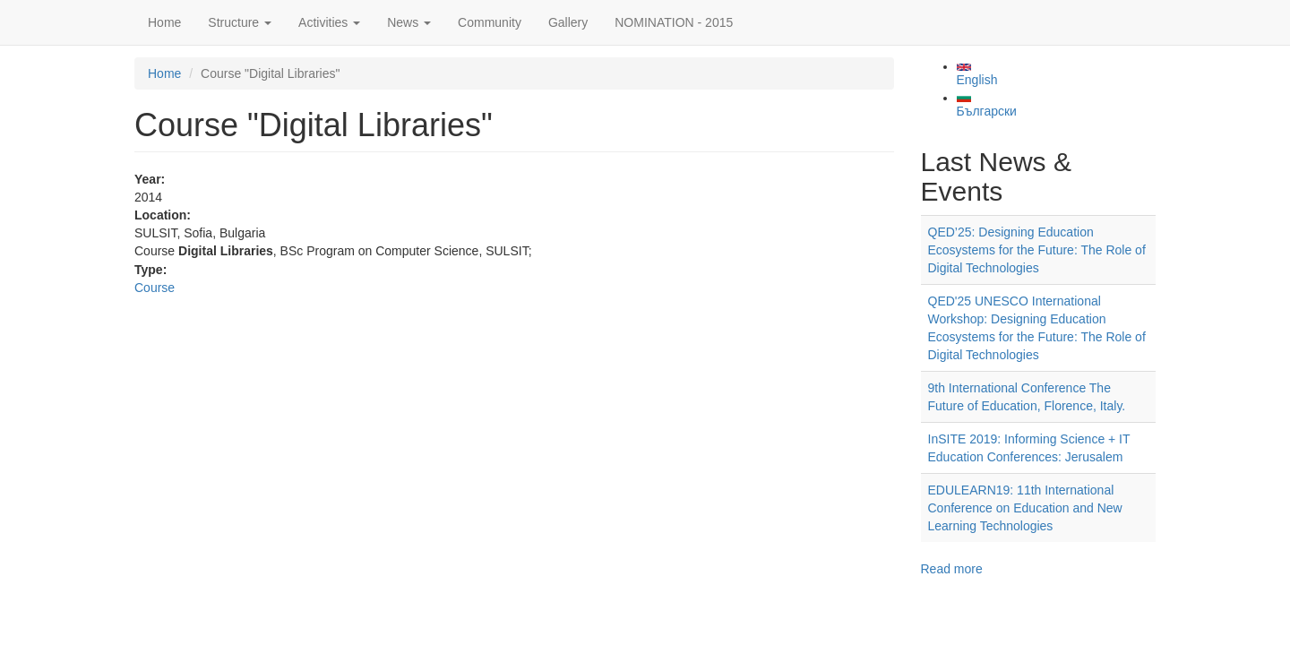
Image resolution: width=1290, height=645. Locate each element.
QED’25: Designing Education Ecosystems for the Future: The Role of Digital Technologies (1037, 250)
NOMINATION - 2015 (674, 22)
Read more (952, 569)
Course (154, 287)
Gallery (568, 22)
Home (164, 22)
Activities (329, 22)
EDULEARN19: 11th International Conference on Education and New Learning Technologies (1025, 508)
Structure (239, 22)
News (409, 22)
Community (489, 22)
